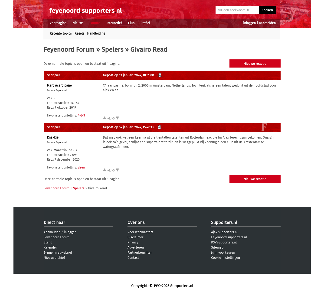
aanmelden (267, 23)
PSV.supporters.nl (224, 242)
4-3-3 (81, 115)
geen (81, 167)
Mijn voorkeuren (223, 253)
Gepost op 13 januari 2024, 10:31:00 (128, 75)
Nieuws (77, 23)
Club (131, 23)
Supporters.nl (224, 222)
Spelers (112, 49)
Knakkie (53, 137)
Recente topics (61, 34)
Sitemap (217, 247)
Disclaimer (135, 237)
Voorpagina (58, 23)
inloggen (249, 23)
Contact (133, 258)
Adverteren (136, 247)
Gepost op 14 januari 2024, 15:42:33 (128, 127)
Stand (48, 242)
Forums (94, 23)
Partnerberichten (140, 253)
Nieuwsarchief (54, 258)
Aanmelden (52, 232)
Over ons (136, 222)
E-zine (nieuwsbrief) (59, 253)
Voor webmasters (140, 232)
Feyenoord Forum (69, 49)
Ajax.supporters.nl (224, 232)
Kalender (50, 247)
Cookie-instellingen (225, 258)
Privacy (133, 242)
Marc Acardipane (59, 85)
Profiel (145, 23)
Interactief (114, 23)
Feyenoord (61, 90)
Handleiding (96, 34)
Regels (79, 34)
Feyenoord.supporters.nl (229, 237)
